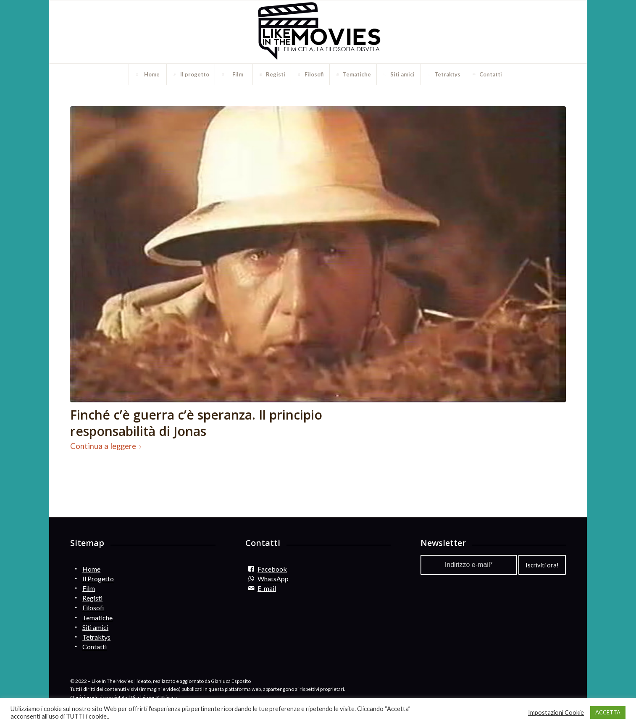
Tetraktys (96, 637)
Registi (92, 598)
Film (88, 588)
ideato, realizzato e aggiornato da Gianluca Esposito (194, 681)
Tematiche (97, 618)
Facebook (272, 569)
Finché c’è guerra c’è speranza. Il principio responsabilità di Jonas (196, 423)
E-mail (267, 588)
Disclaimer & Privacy (154, 697)
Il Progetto (98, 579)
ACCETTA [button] (607, 712)
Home (91, 569)
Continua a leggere (107, 446)
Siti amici (95, 627)
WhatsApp (273, 579)
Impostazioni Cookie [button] (556, 712)
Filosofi (93, 608)
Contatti (94, 647)
